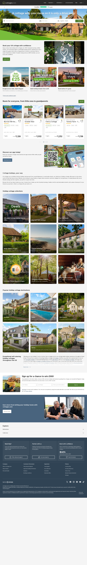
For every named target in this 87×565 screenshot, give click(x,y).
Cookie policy (68, 466)
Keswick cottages (70, 359)
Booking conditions (28, 473)
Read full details (71, 457)
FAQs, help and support (16, 457)
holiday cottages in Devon (43, 361)
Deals (45, 3)
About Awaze (5, 468)
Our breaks (46, 471)
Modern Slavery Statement (70, 473)
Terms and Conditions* (81, 493)
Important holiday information (30, 468)
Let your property (69, 3)
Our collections (47, 468)
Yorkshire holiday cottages (36, 364)
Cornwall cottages (30, 359)
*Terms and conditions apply (9, 96)
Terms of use (67, 471)
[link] (16, 80)
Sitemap (67, 475)
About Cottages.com (7, 466)
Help (76, 3)
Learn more (6, 59)
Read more (27, 367)
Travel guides (47, 466)
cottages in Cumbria (49, 363)
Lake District (55, 359)
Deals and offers (47, 473)
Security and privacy (69, 468)
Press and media (6, 471)
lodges (57, 358)
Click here (24, 389)
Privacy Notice (28, 391)
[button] (4, 7)
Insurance (25, 471)
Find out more (7, 411)
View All (81, 101)
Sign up (76, 385)
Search (79, 21)
